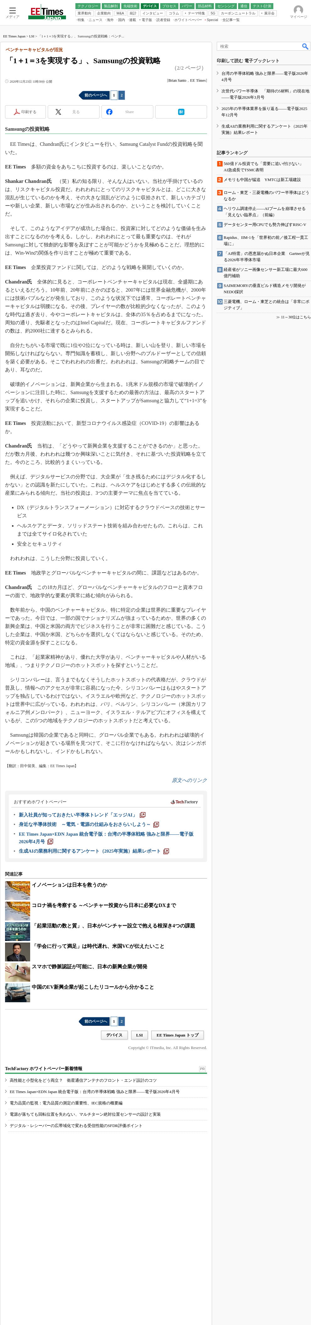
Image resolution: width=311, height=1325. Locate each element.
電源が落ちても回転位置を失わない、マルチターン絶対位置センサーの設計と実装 (85, 1114)
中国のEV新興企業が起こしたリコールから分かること (93, 987)
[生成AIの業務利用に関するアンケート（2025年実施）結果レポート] (94, 851)
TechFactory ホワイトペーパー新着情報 (43, 1068)
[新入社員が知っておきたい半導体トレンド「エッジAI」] (82, 814)
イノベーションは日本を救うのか (69, 885)
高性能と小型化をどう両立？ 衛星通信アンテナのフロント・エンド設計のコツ (83, 1080)
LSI (32, 36)
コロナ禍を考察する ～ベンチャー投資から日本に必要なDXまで (104, 905)
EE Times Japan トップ (177, 1035)
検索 (305, 46)
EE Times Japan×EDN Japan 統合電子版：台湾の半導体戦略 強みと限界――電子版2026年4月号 (95, 1091)
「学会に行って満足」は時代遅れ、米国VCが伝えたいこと (98, 946)
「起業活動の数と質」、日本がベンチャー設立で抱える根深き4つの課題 (113, 925)
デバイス (114, 1035)
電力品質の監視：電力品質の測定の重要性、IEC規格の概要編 (66, 1103)
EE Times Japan (14, 36)
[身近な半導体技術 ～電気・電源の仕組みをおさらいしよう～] (89, 824)
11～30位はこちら (296, 317)
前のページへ (96, 95)
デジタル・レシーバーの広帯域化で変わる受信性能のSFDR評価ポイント (76, 1125)
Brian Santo (177, 80)
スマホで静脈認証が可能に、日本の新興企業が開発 (89, 966)
